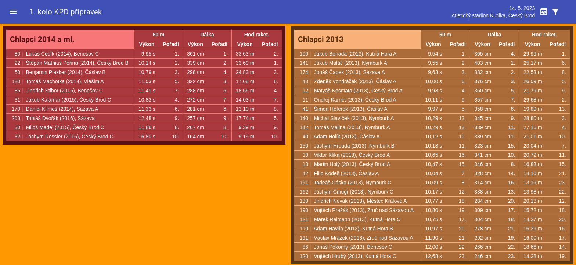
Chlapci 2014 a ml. (42, 39)
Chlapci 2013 (320, 39)
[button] (13, 12)
